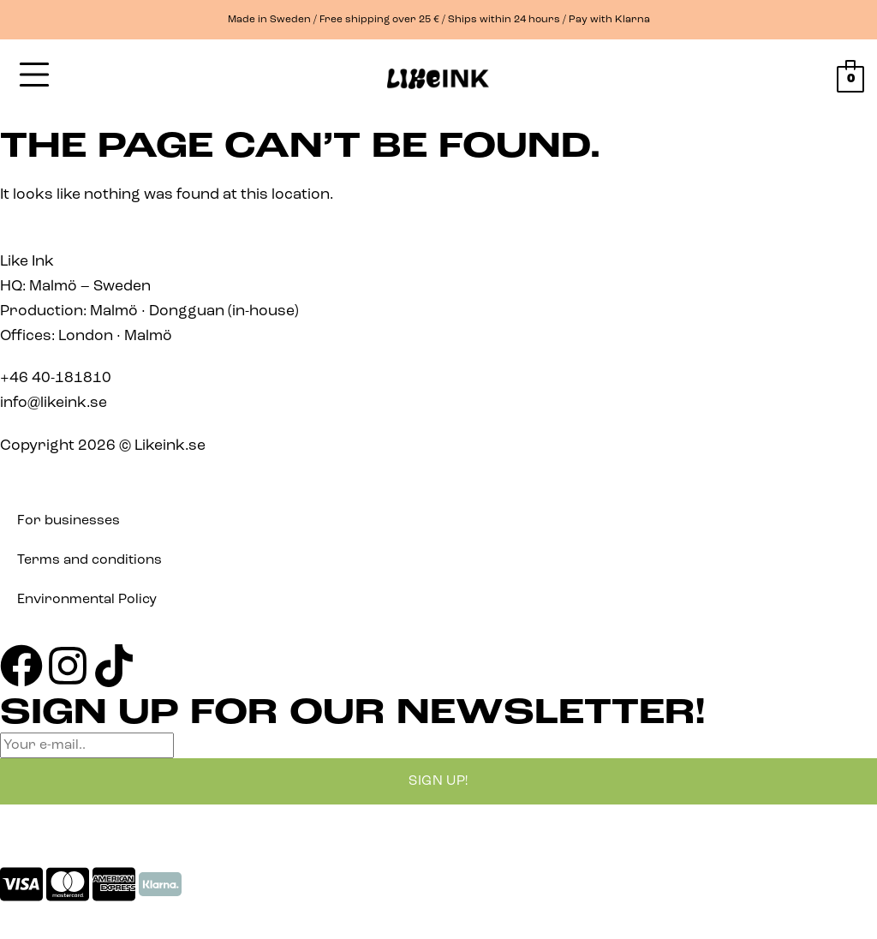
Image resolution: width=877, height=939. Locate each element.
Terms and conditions (89, 560)
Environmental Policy (87, 600)
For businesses (68, 521)
